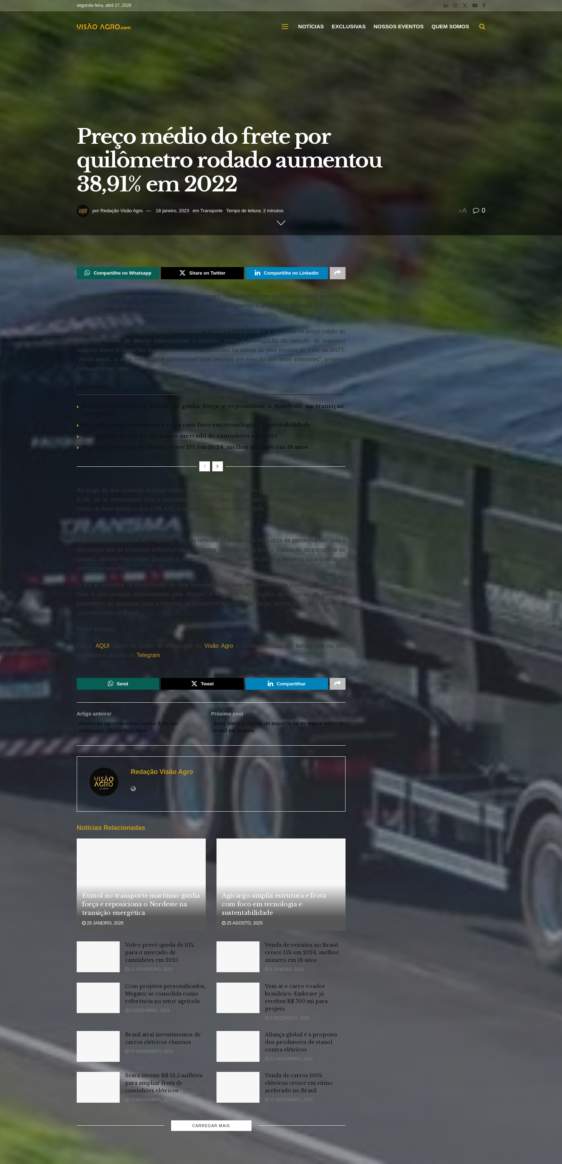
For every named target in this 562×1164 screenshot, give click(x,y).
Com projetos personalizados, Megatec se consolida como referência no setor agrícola (165, 1000)
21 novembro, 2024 (289, 1065)
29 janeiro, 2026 (102, 929)
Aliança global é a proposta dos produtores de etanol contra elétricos (301, 1048)
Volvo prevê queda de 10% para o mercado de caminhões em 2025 (179, 437)
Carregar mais (211, 1132)
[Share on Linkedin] (287, 274)
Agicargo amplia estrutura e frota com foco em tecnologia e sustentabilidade (196, 426)
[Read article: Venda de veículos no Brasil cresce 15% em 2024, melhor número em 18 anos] (237, 963)
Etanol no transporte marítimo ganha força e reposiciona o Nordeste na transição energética (141, 910)
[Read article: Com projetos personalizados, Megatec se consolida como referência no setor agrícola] (98, 1004)
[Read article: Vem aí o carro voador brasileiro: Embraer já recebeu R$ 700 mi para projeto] (237, 1004)
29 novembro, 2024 (149, 1057)
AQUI (101, 647)
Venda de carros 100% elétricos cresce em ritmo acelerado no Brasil (299, 1089)
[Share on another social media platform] (338, 274)
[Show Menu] (285, 26)
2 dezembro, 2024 (147, 1016)
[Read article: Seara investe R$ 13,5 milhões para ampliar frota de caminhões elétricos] (98, 1093)
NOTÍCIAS (311, 26)
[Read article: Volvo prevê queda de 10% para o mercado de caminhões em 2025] (98, 963)
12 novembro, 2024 (289, 1106)
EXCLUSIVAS (349, 26)
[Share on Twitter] (202, 274)
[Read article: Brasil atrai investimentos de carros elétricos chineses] (98, 1052)
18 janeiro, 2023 (172, 210)
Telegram (148, 657)
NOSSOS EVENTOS (398, 26)
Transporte (211, 210)
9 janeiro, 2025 (284, 975)
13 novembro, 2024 (149, 1106)
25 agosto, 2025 (242, 929)
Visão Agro (218, 647)
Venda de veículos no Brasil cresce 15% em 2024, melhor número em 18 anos (195, 448)
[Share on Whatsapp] (118, 274)
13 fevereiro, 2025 (149, 975)
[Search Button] (482, 26)
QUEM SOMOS (450, 26)
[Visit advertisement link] (211, 527)
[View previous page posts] (204, 468)
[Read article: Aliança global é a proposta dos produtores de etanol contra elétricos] (237, 1052)
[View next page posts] (217, 468)
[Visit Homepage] (103, 26)
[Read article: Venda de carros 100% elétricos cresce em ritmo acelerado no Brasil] (237, 1093)
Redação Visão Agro (121, 210)
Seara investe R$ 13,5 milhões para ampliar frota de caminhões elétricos (164, 1089)
